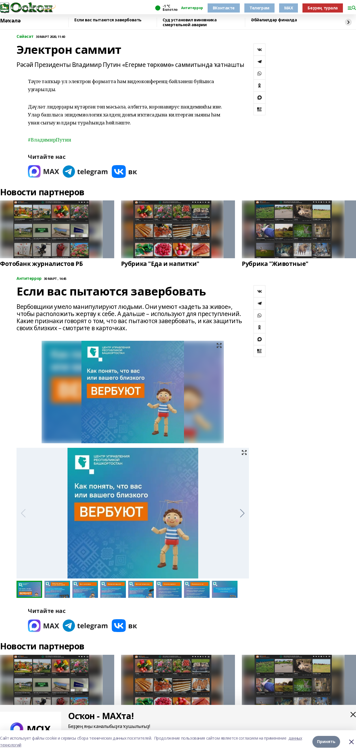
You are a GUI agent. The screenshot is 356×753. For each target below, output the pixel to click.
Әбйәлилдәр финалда (274, 20)
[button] (242, 513)
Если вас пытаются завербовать (108, 20)
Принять (326, 741)
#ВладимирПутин (49, 139)
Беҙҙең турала (323, 8)
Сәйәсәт (25, 36)
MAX (288, 8)
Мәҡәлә (10, 21)
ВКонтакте (224, 8)
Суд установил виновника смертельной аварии (189, 22)
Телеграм (259, 8)
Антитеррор (192, 8)
